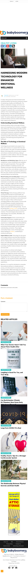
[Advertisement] (13, 16)
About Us (6, 541)
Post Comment (5, 314)
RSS (12, 541)
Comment (3, 301)
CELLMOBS (17, 563)
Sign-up (11, 1)
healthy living (9, 43)
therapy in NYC (13, 208)
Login (16, 1)
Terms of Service (20, 541)
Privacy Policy (9, 544)
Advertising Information (18, 546)
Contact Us (18, 544)
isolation (12, 231)
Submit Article (6, 546)
